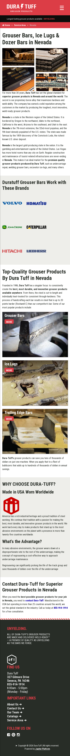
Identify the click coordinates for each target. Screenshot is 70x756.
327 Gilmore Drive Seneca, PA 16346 (18, 679)
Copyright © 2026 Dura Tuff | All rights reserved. (38, 745)
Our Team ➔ (14, 712)
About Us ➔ (14, 704)
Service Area (20, 25)
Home (6, 25)
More (9, 322)
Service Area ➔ (17, 720)
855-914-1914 (15, 684)
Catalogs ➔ (14, 716)
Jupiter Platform (42, 749)
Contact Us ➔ (15, 708)
